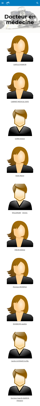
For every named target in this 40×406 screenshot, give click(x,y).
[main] (20, 19)
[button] (2, 3)
